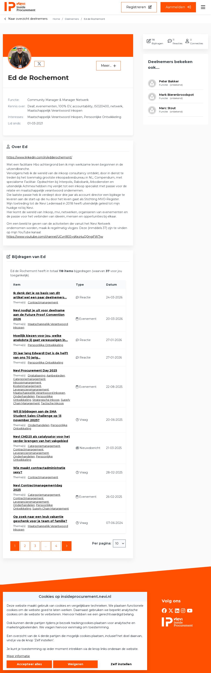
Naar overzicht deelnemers (25, 19)
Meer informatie (18, 656)
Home (56, 18)
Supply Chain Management (50, 508)
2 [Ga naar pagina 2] (25, 546)
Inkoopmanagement (27, 382)
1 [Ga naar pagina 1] (14, 546)
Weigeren (75, 664)
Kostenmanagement (27, 386)
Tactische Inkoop (52, 403)
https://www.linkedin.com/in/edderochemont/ (39, 157)
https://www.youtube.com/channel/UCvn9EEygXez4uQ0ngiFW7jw (55, 236)
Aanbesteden (56, 375)
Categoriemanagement (29, 379)
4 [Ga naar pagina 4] (56, 546)
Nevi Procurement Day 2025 (35, 370)
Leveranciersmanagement (31, 389)
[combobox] (119, 543)
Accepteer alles (29, 664)
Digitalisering (36, 375)
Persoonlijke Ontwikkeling (45, 345)
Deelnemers (72, 18)
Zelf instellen (121, 664)
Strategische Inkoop (46, 399)
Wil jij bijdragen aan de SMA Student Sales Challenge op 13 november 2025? (37, 416)
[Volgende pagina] (67, 546)
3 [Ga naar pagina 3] (35, 546)
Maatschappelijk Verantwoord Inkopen (39, 392)
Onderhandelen (24, 396)
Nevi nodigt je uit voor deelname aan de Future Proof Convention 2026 (39, 314)
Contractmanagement (43, 302)
